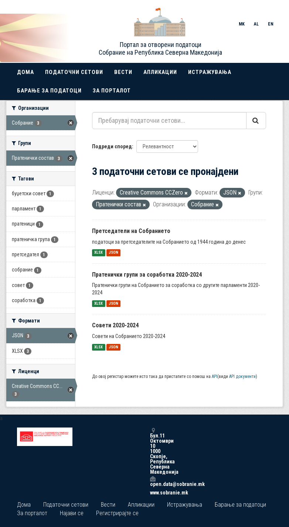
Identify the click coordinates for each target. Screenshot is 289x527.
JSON (113, 252)
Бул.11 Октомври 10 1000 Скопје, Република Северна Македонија (152, 451)
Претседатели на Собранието (131, 230)
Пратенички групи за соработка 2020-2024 (147, 274)
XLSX (98, 252)
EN (270, 24)
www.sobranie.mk (152, 492)
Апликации (160, 72)
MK (242, 24)
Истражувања (209, 72)
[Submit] (256, 120)
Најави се (72, 513)
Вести (123, 72)
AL (256, 24)
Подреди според (112, 146)
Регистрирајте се (117, 513)
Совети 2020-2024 (115, 325)
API (214, 376)
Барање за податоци (49, 90)
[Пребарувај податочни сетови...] (169, 120)
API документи (242, 376)
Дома (25, 72)
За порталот (112, 90)
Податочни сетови (74, 72)
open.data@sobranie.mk (152, 481)
